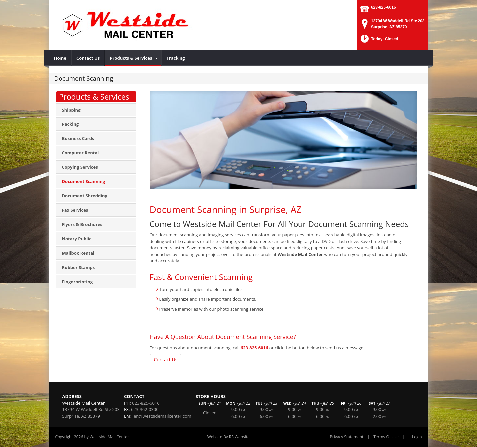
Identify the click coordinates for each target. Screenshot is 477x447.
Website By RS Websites (229, 437)
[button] (378, 41)
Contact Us (166, 359)
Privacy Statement (347, 437)
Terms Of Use (386, 437)
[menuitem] (60, 58)
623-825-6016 (383, 7)
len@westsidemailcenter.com (162, 416)
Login (417, 437)
